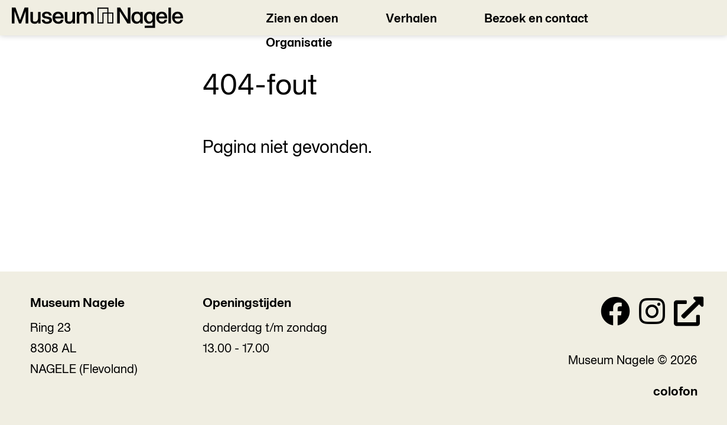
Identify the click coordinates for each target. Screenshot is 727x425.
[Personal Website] (688, 314)
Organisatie (299, 43)
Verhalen (411, 19)
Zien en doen (302, 19)
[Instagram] (652, 314)
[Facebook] (615, 314)
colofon (675, 392)
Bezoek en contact (536, 19)
